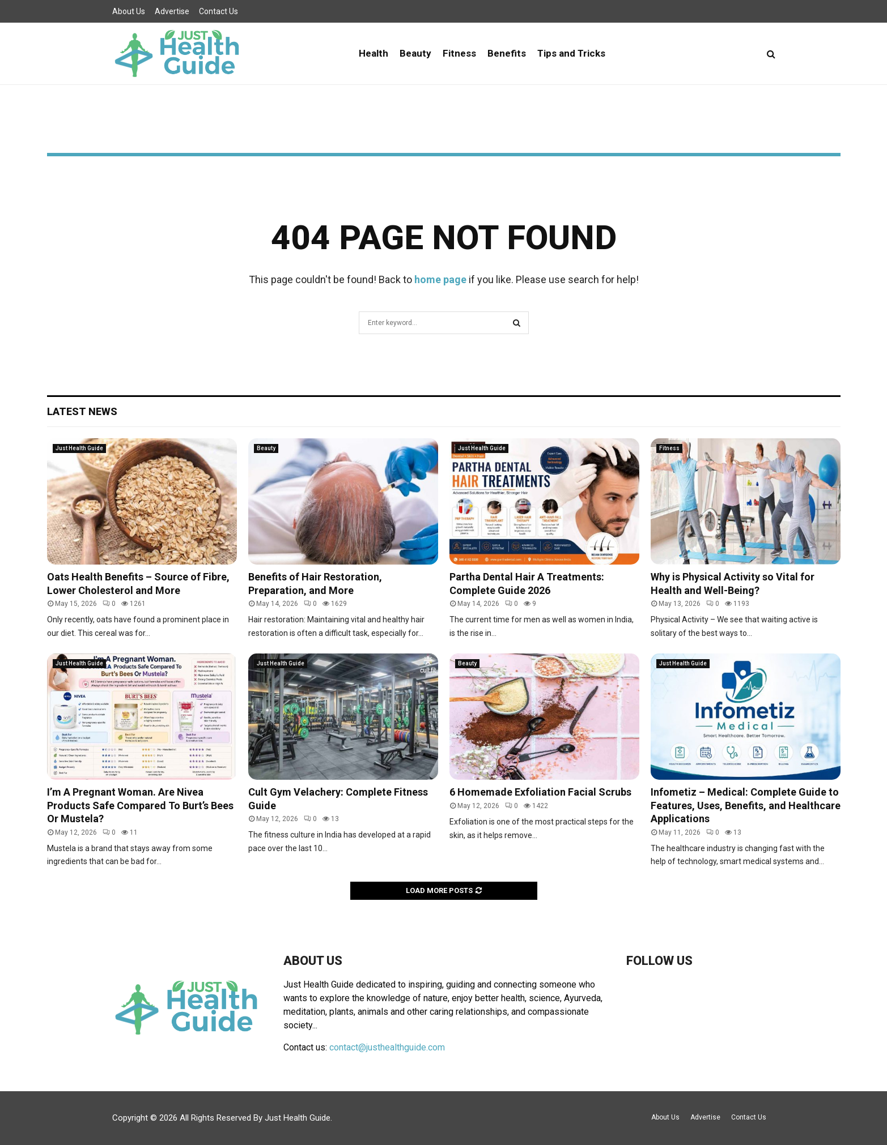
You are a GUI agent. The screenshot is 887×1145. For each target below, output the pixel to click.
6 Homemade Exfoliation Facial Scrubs (540, 792)
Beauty (415, 53)
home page (440, 279)
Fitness (459, 53)
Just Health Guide (79, 448)
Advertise (172, 11)
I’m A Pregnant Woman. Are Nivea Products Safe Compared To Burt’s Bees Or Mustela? (140, 805)
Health (373, 53)
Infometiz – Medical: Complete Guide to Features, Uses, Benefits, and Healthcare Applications (746, 805)
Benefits (506, 53)
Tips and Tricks (571, 53)
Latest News (82, 411)
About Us (128, 11)
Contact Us (218, 11)
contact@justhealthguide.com (387, 1047)
